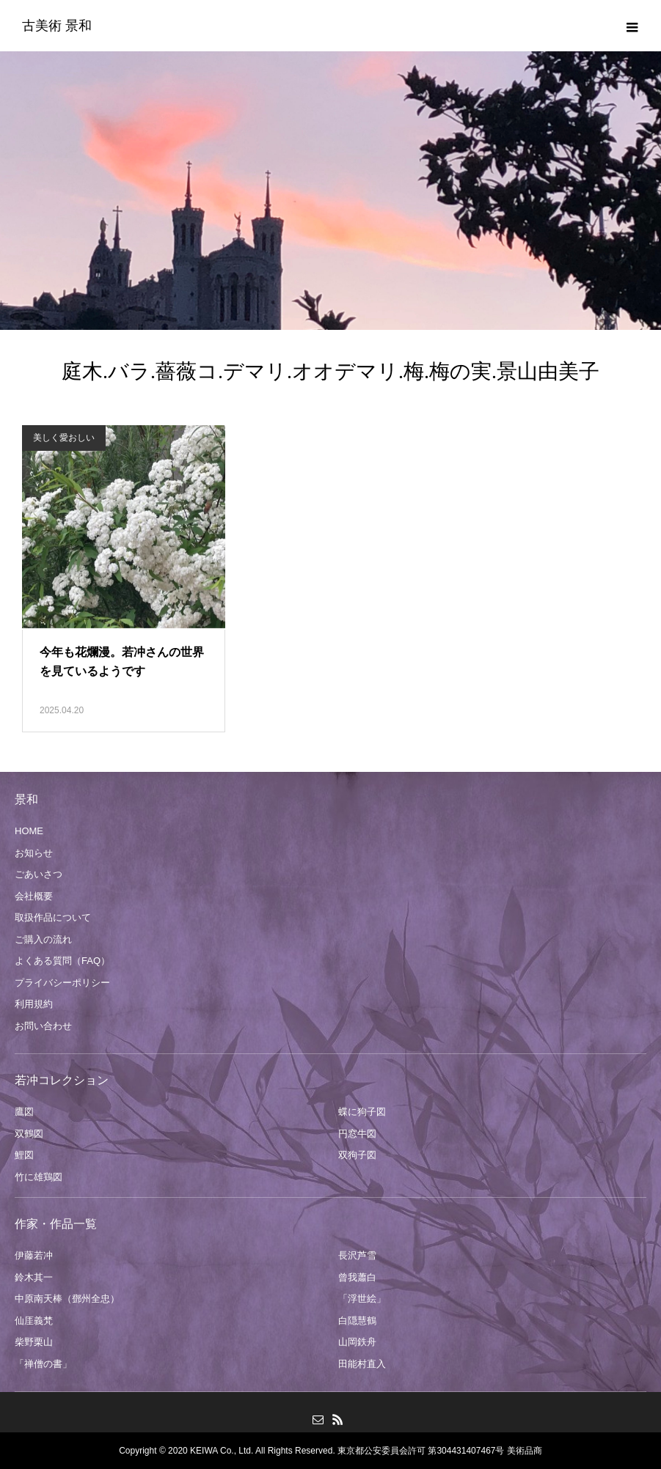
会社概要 (34, 896)
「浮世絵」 (362, 1298)
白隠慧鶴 (357, 1320)
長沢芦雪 (357, 1255)
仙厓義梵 (34, 1320)
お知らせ (34, 852)
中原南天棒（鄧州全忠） (67, 1298)
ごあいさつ (38, 874)
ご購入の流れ (43, 939)
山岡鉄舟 (357, 1341)
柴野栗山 (34, 1341)
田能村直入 (362, 1363)
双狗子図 (357, 1154)
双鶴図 (29, 1133)
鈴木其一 (34, 1277)
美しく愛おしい (64, 437)
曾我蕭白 (357, 1277)
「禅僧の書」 (43, 1363)
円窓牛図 (357, 1133)
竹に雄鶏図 (38, 1176)
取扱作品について (53, 917)
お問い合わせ (43, 1025)
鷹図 (24, 1111)
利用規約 (34, 1003)
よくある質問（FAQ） (62, 960)
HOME (29, 830)
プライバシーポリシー (62, 982)
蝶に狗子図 (362, 1111)
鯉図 (24, 1154)
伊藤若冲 (34, 1255)
